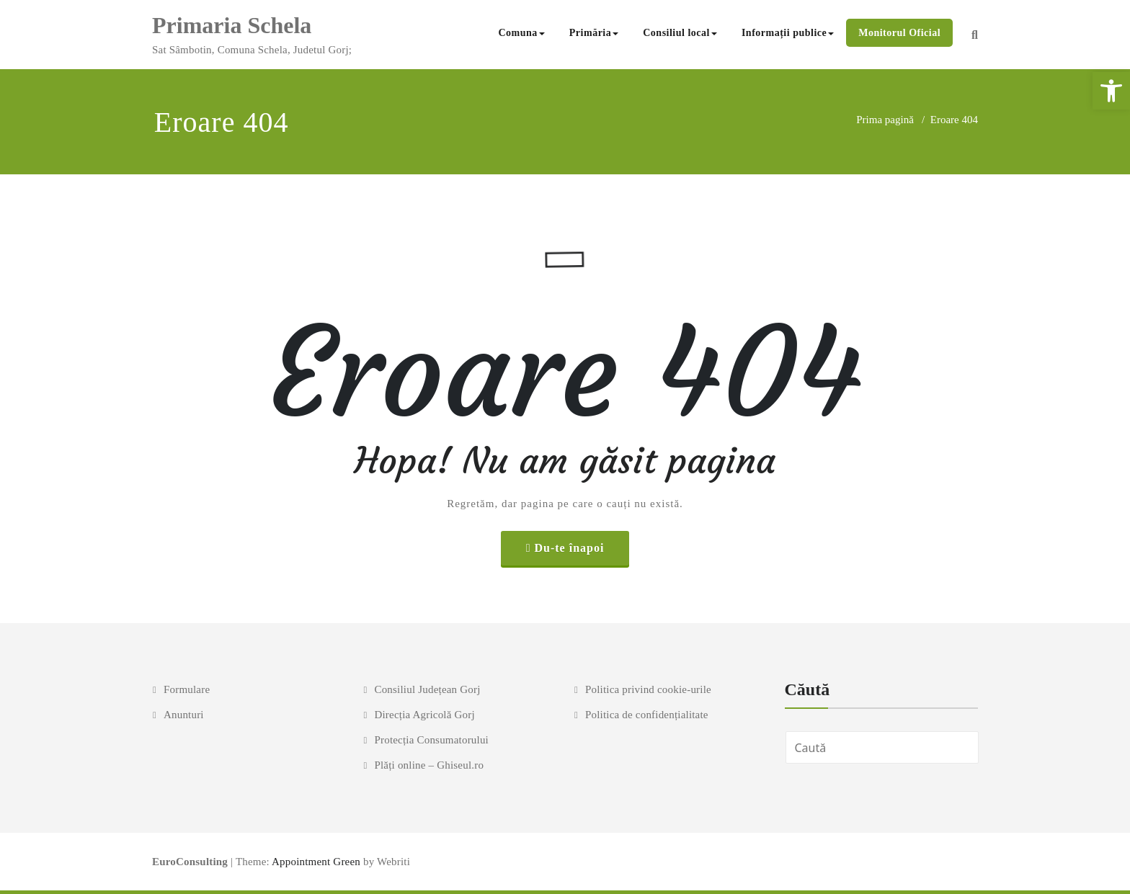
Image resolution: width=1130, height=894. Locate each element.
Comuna (521, 32)
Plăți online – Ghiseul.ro (429, 765)
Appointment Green (315, 861)
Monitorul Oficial (899, 32)
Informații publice (788, 32)
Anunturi (184, 714)
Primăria (593, 32)
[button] (1111, 90)
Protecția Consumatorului (431, 740)
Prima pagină (885, 119)
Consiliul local (680, 32)
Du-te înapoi (569, 548)
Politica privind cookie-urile (648, 689)
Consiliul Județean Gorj (427, 689)
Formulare (187, 689)
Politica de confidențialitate (646, 714)
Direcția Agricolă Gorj (424, 714)
